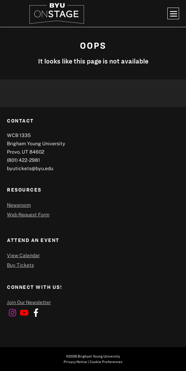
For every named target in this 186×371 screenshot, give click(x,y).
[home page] (56, 13)
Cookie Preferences (106, 362)
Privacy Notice (75, 362)
